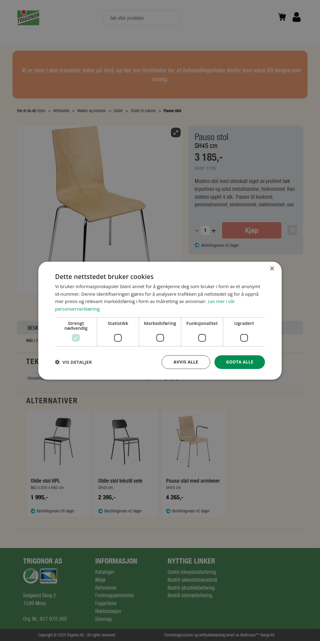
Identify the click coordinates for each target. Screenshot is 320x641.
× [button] (272, 268)
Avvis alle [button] (185, 362)
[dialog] (160, 320)
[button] (73, 362)
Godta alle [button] (239, 362)
